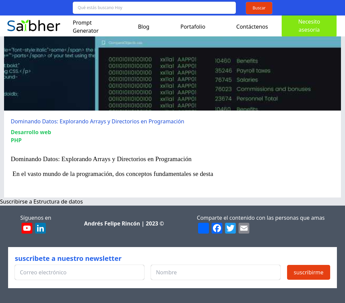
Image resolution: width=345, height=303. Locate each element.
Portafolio (192, 26)
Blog (143, 26)
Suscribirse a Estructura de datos (41, 201)
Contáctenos (252, 26)
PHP (16, 140)
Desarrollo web (31, 132)
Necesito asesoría (309, 25)
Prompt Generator (86, 26)
